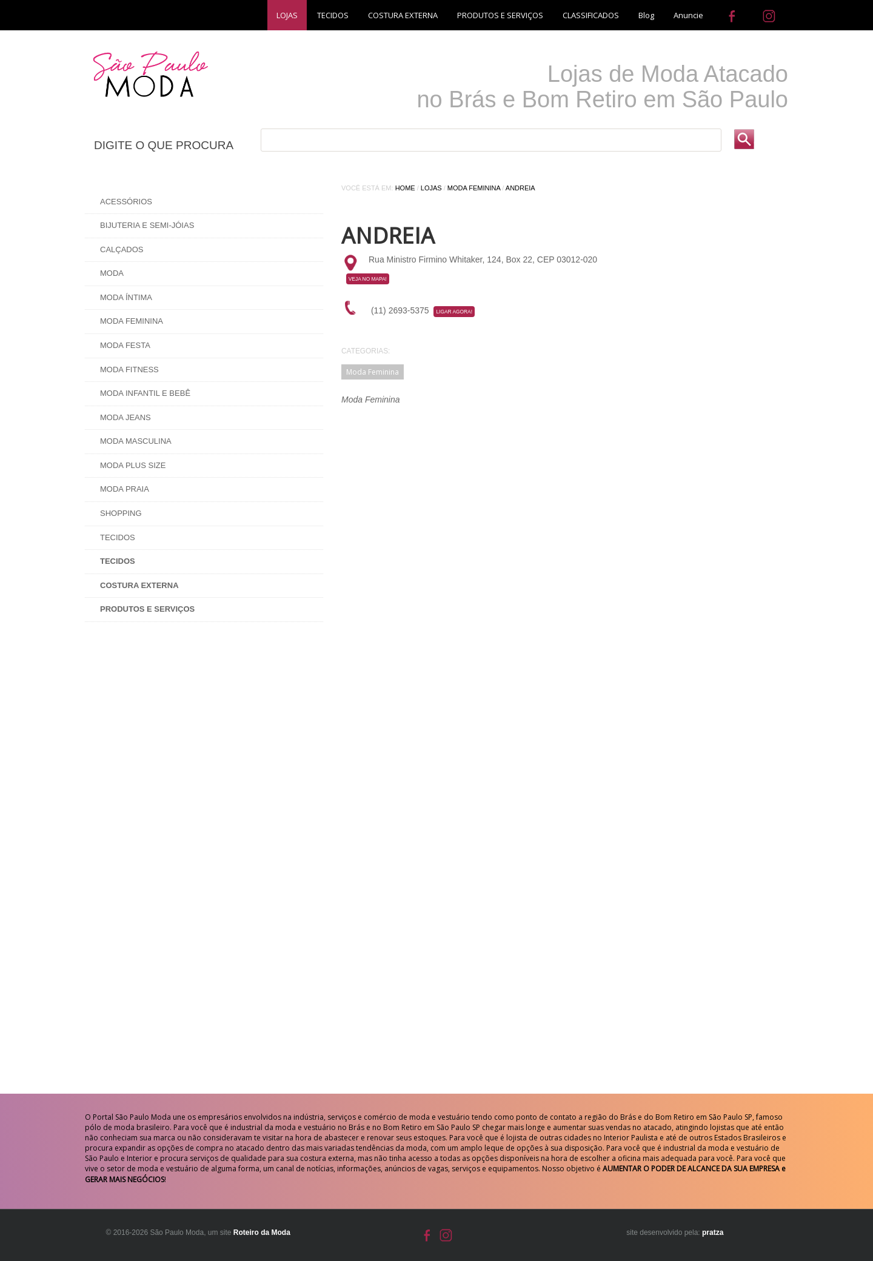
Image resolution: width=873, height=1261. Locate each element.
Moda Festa (125, 345)
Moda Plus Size (133, 465)
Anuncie (688, 15)
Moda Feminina (131, 321)
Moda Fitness (129, 369)
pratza (712, 1232)
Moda (112, 273)
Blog (646, 15)
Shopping (121, 513)
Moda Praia (124, 488)
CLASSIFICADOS (591, 15)
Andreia (520, 188)
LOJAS (287, 15)
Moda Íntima (126, 297)
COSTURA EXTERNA (403, 15)
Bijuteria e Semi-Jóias (147, 225)
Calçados (122, 249)
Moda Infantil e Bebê (145, 393)
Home (405, 188)
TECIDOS (333, 15)
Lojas (431, 188)
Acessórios (126, 201)
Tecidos (117, 537)
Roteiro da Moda (261, 1232)
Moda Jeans (125, 417)
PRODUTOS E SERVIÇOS (500, 15)
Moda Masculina (136, 441)
